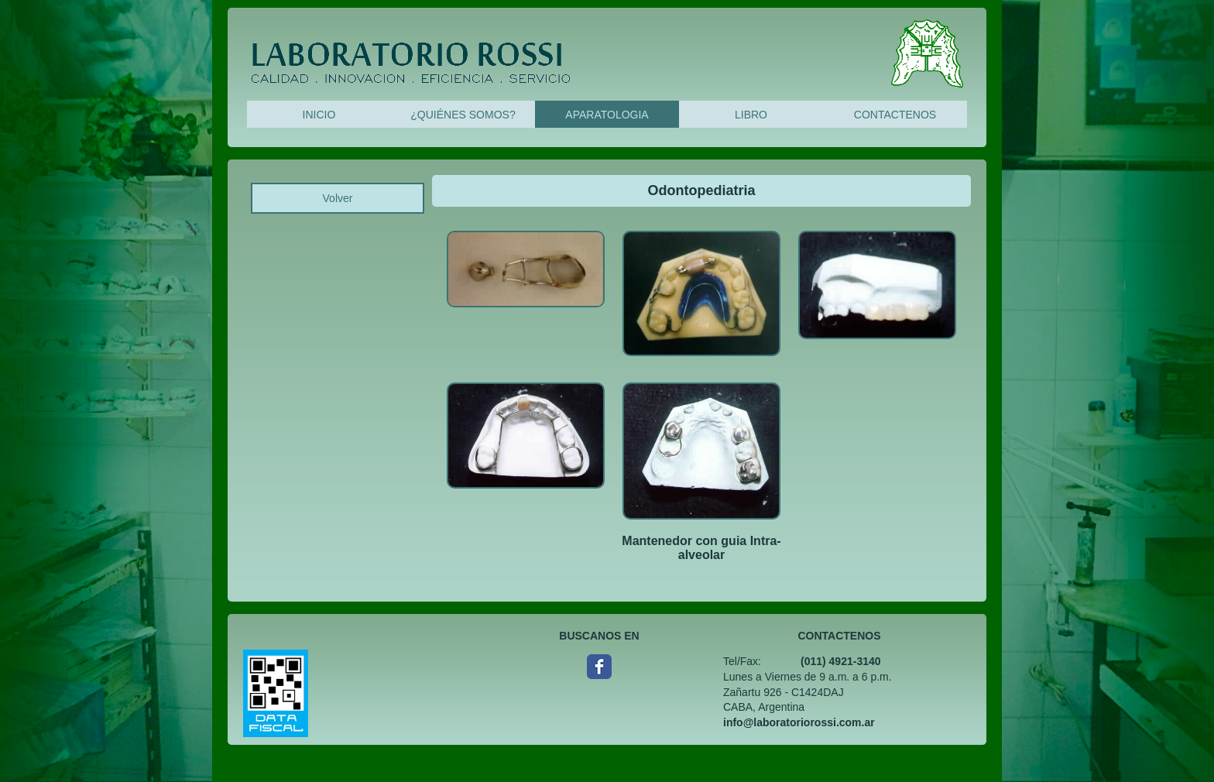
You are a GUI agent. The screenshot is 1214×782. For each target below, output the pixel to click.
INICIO (319, 114)
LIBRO (751, 114)
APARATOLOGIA (606, 114)
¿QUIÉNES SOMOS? (462, 114)
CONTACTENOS (895, 114)
